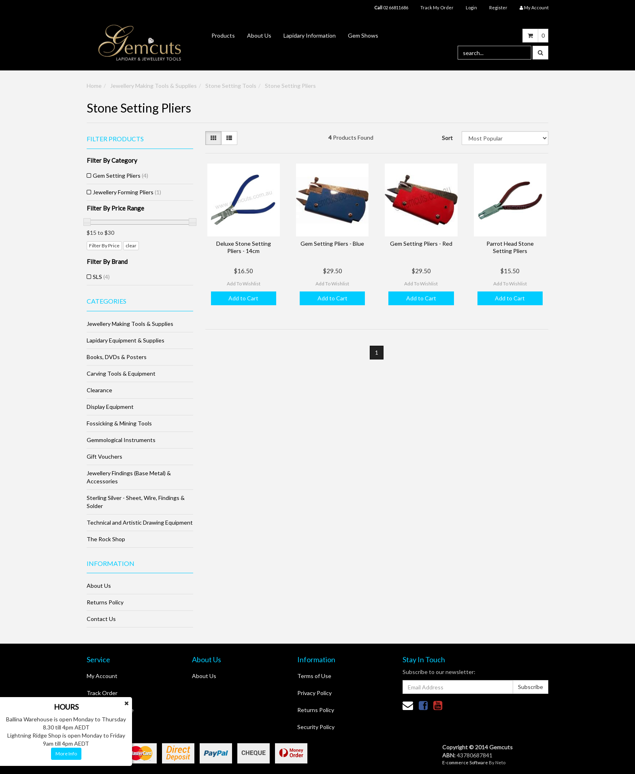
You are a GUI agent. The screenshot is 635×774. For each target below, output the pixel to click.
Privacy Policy (314, 692)
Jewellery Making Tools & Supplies (153, 85)
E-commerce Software (465, 762)
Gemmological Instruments (121, 439)
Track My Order (437, 7)
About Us (259, 35)
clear (131, 245)
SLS (101, 276)
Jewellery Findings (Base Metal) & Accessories (129, 477)
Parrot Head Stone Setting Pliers (510, 247)
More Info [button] (66, 754)
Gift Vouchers (104, 456)
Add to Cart (243, 298)
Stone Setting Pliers (290, 85)
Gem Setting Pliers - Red (421, 243)
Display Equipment (110, 406)
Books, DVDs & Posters (117, 356)
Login (471, 7)
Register (498, 7)
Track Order (102, 692)
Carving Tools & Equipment (121, 373)
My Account (102, 675)
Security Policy (316, 726)
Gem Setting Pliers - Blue (332, 243)
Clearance (99, 390)
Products (223, 35)
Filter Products (115, 138)
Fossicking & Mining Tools (119, 423)
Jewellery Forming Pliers (127, 192)
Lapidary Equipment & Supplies (125, 340)
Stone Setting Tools (230, 85)
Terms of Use (314, 675)
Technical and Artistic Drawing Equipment (140, 522)
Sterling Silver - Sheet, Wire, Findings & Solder (136, 501)
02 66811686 (391, 7)
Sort (447, 137)
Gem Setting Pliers (120, 175)
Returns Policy (105, 602)
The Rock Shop (106, 539)
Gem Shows (363, 35)
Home (94, 85)
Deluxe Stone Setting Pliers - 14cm (243, 247)
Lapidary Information (309, 35)
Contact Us (101, 618)
